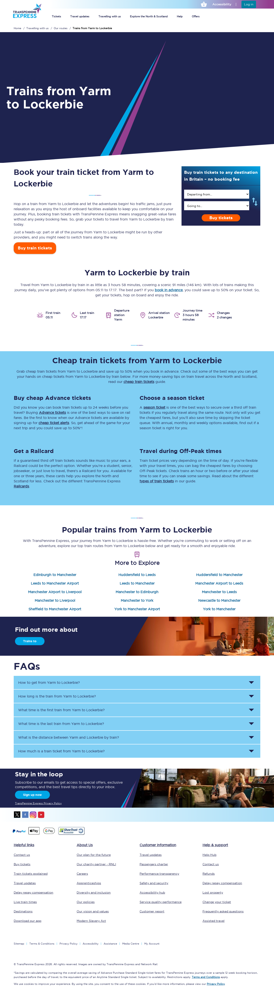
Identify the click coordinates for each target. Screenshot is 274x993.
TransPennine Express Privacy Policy (38, 803)
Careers (82, 873)
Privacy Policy (68, 943)
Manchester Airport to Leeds (219, 583)
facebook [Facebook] (25, 814)
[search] (216, 194)
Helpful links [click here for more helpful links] (24, 845)
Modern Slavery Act (91, 920)
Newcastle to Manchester (219, 600)
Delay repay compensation (33, 892)
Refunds (209, 873)
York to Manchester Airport (137, 609)
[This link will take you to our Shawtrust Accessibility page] (71, 834)
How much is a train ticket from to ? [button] (61, 751)
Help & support (215, 845)
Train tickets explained (31, 873)
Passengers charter (154, 864)
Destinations (23, 911)
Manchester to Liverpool (55, 600)
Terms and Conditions (206, 977)
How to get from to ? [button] (49, 682)
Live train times (25, 902)
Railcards (21, 486)
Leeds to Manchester (137, 583)
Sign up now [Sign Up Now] (32, 794)
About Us (85, 845)
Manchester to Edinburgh (137, 592)
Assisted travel (214, 920)
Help (180, 16)
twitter (17, 814)
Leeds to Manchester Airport (55, 583)
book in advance (169, 290)
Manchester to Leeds (219, 592)
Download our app (27, 920)
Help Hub (209, 854)
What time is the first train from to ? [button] (61, 710)
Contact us (22, 854)
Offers (196, 16)
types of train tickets (157, 481)
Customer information (158, 845)
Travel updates (79, 16)
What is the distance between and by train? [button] (68, 737)
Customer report (152, 911)
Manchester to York (137, 600)
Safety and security (154, 883)
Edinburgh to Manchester (54, 575)
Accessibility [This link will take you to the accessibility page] (221, 4)
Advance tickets (52, 412)
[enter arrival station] (216, 205)
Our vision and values (93, 911)
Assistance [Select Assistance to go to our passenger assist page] (110, 943)
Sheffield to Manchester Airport (54, 609)
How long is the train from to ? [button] (57, 696)
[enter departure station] (216, 194)
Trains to (29, 641)
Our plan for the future (94, 854)
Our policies (86, 902)
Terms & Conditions (41, 943)
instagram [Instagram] (33, 814)
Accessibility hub (152, 892)
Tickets (56, 16)
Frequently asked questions (223, 911)
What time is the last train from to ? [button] (61, 724)
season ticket (154, 407)
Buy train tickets (35, 248)
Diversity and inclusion (94, 892)
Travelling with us (109, 16)
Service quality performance (161, 902)
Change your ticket (217, 902)
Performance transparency (159, 873)
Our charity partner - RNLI (96, 864)
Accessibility (90, 943)
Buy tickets (221, 218)
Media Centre (130, 943)
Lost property (213, 892)
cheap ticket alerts (54, 423)
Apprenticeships (89, 883)
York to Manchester (219, 609)
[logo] (27, 16)
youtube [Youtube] (41, 814)
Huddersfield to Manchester (219, 575)
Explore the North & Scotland (149, 16)
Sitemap (19, 943)
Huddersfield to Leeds (137, 575)
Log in (248, 4)
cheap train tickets (139, 382)
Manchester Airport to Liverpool (55, 592)
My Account (151, 943)
